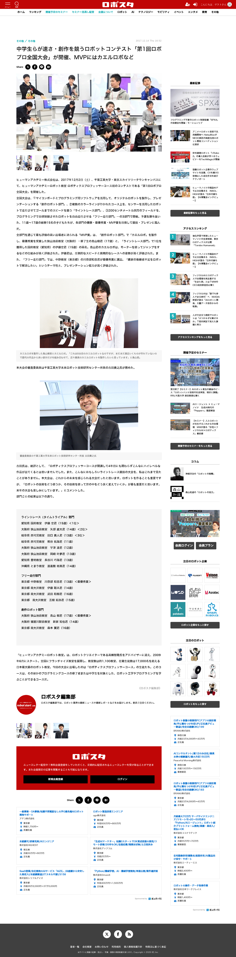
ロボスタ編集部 (58, 697)
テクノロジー (145, 12)
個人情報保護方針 (133, 947)
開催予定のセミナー (57, 12)
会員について (105, 12)
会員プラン (206, 545)
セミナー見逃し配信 (83, 12)
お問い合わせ (101, 947)
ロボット (122, 12)
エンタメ (193, 12)
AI (132, 12)
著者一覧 (74, 947)
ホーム (21, 12)
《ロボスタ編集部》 (150, 688)
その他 (215, 12)
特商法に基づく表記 (155, 947)
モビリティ (163, 12)
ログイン (122, 779)
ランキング (35, 12)
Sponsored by (141, 899)
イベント (179, 12)
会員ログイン (184, 545)
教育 (204, 12)
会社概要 (87, 947)
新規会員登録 (55, 779)
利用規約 (116, 947)
